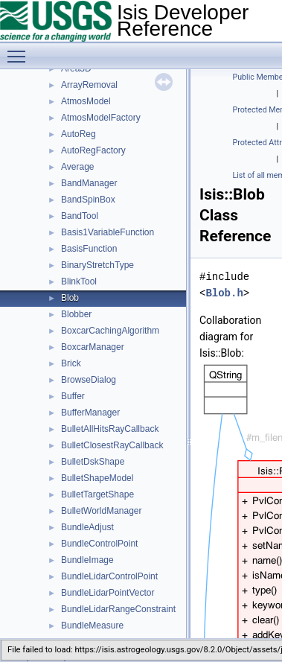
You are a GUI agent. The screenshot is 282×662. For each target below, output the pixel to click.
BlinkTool (79, 281)
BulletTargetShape (97, 494)
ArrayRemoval (89, 85)
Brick (71, 363)
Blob (70, 298)
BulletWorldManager (101, 511)
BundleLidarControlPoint (109, 576)
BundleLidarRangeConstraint (118, 609)
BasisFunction (89, 249)
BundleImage (87, 560)
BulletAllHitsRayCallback (109, 429)
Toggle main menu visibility (20, 49)
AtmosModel (86, 101)
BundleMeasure (92, 625)
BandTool (79, 216)
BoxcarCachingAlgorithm (110, 330)
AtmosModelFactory (101, 117)
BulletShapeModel (97, 478)
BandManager (89, 183)
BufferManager (90, 412)
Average (77, 167)
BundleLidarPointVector (107, 593)
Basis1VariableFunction (107, 232)
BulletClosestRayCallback (112, 445)
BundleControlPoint (99, 543)
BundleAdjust (87, 527)
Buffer (73, 396)
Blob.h (224, 293)
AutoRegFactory (93, 150)
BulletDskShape (92, 461)
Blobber (76, 314)
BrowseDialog (88, 380)
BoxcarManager (92, 347)
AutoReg (78, 134)
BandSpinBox (88, 199)
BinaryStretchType (97, 265)
